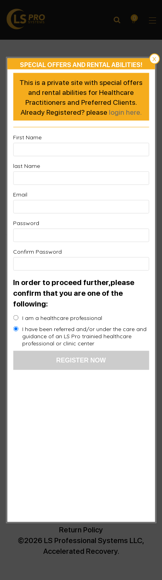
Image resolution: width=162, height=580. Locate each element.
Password (26, 223)
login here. (125, 111)
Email (20, 194)
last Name (26, 166)
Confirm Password (37, 251)
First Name (27, 137)
